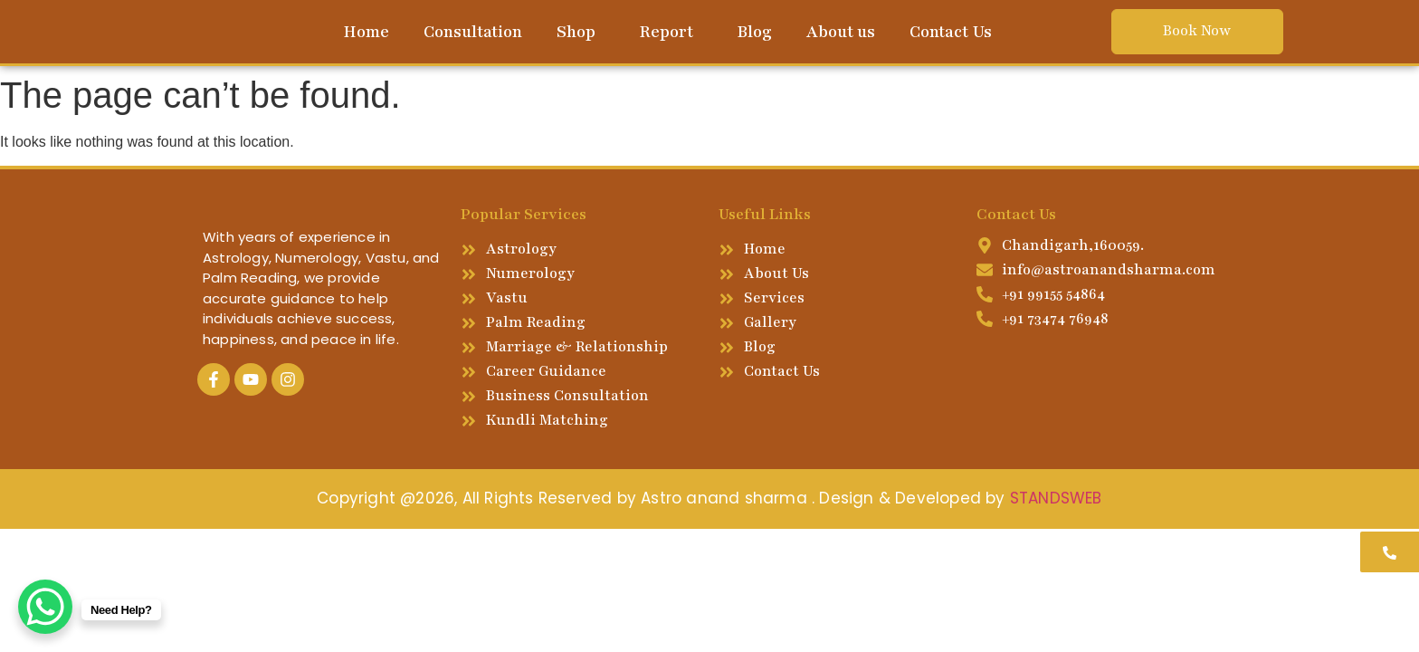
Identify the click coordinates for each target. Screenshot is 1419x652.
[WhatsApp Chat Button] (45, 607)
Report (666, 32)
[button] (580, 31)
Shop (576, 32)
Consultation (473, 32)
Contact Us (950, 32)
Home (366, 32)
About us (840, 32)
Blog (754, 32)
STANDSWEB (1056, 498)
